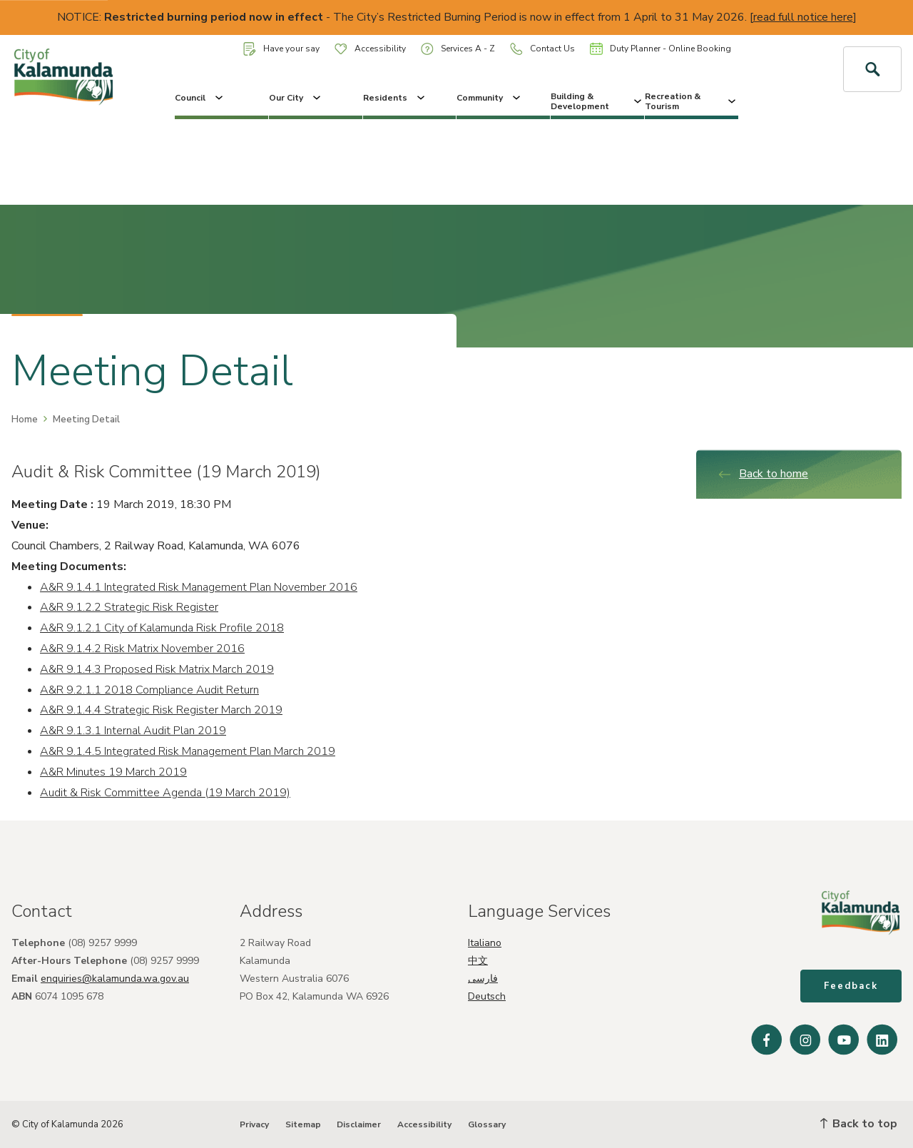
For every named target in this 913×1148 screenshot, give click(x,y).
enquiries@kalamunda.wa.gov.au (115, 978)
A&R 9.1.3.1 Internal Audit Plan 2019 (133, 730)
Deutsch (487, 996)
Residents (395, 97)
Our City (296, 97)
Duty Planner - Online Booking (660, 48)
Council (200, 97)
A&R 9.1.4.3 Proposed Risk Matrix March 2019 (157, 669)
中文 (478, 960)
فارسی (483, 978)
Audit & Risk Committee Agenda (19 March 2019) (165, 793)
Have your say (281, 49)
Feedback (851, 986)
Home (24, 419)
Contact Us (542, 49)
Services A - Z (458, 49)
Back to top (858, 1124)
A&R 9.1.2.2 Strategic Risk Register (129, 607)
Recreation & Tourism (691, 101)
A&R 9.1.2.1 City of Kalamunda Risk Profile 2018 (162, 628)
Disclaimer (359, 1124)
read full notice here (803, 17)
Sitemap (303, 1124)
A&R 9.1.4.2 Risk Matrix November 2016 (142, 648)
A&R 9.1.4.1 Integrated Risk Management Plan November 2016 (198, 587)
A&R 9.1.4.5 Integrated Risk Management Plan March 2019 (187, 751)
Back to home (763, 474)
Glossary (487, 1124)
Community (489, 97)
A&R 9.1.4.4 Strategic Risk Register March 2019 (161, 710)
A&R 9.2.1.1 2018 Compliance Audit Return (149, 690)
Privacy (254, 1124)
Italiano (484, 943)
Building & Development (597, 101)
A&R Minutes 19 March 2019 (113, 772)
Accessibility (370, 48)
